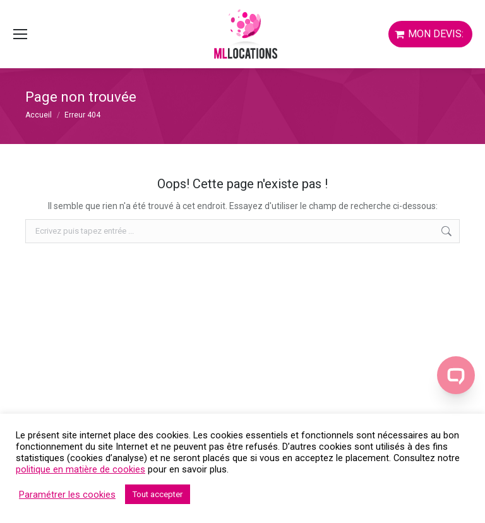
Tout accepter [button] (158, 494)
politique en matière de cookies (80, 469)
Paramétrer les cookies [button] (67, 494)
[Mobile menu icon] (20, 34)
